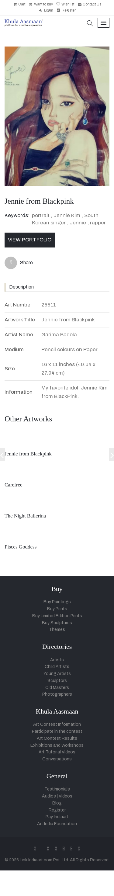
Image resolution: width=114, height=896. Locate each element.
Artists (57, 660)
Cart (19, 4)
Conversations (57, 759)
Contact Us (89, 4)
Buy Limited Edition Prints (57, 616)
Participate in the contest (57, 731)
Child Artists (57, 666)
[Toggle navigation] (103, 23)
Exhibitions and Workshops (57, 745)
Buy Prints (57, 609)
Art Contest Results (57, 738)
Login (45, 10)
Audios (49, 796)
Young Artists (57, 673)
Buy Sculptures (57, 623)
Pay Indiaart (57, 817)
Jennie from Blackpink (28, 454)
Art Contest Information (57, 724)
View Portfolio (29, 240)
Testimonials (57, 789)
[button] (90, 24)
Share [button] (19, 263)
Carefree (13, 485)
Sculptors (57, 680)
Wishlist (65, 4)
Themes (57, 629)
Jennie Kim (67, 215)
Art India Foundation (57, 824)
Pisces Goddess (20, 547)
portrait (41, 215)
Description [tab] (21, 286)
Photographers (57, 694)
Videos (65, 796)
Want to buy (40, 4)
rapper (98, 223)
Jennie (78, 223)
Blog (57, 803)
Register (66, 10)
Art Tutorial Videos (57, 752)
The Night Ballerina (25, 516)
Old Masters (57, 687)
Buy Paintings (57, 602)
